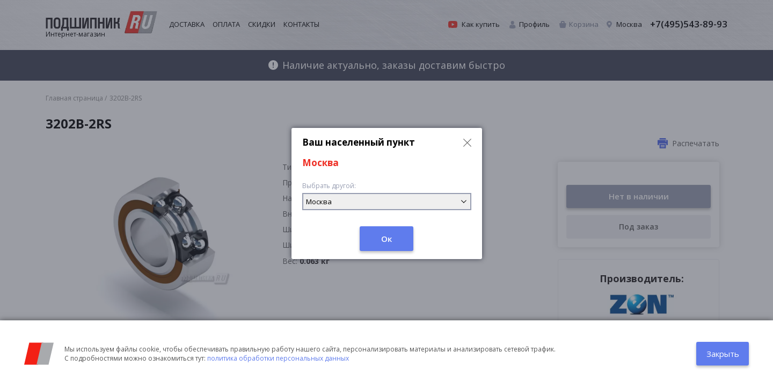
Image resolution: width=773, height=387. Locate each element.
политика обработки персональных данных (278, 358)
